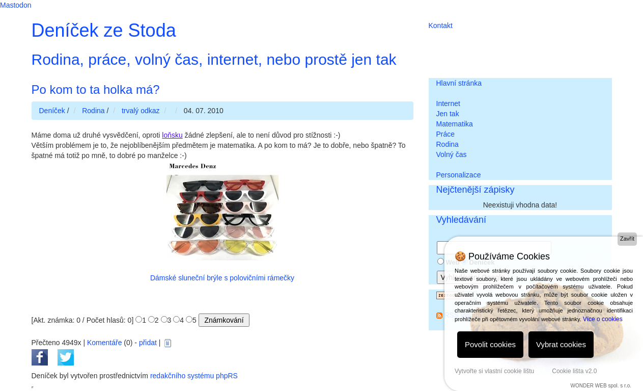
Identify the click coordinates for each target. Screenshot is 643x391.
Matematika (454, 124)
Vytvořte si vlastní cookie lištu (494, 371)
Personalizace (458, 175)
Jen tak (447, 114)
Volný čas (451, 154)
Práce (445, 134)
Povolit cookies (490, 344)
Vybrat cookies (561, 344)
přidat (148, 342)
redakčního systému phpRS (194, 376)
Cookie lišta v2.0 (574, 371)
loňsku (172, 135)
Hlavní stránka (459, 83)
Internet (448, 103)
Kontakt (441, 25)
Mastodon (15, 5)
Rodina (447, 144)
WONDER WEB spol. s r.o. (601, 385)
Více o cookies (603, 319)
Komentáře (104, 342)
